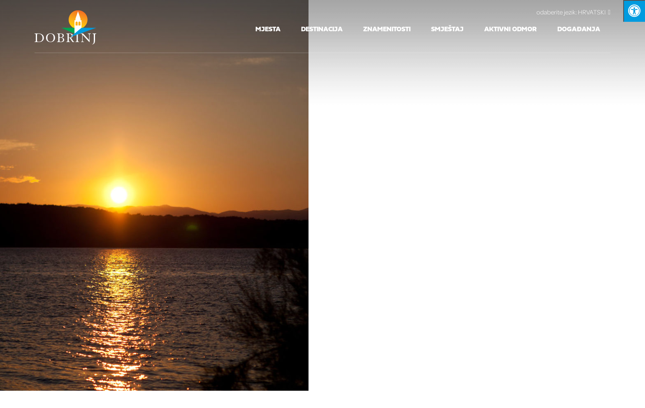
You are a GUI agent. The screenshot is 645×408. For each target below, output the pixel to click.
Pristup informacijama (154, 172)
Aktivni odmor (510, 29)
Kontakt (330, 172)
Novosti (453, 172)
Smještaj (447, 29)
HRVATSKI (573, 11)
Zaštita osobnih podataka (255, 172)
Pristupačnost (506, 172)
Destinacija (322, 29)
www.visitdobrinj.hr (497, 150)
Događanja (578, 29)
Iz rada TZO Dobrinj (392, 172)
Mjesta (268, 29)
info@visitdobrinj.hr (405, 150)
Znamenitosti (387, 29)
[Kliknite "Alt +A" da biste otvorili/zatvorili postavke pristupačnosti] (634, 11)
